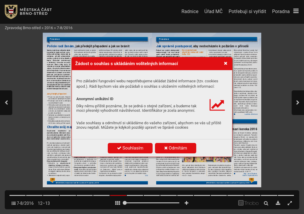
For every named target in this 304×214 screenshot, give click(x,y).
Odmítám (175, 148)
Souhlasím (130, 148)
